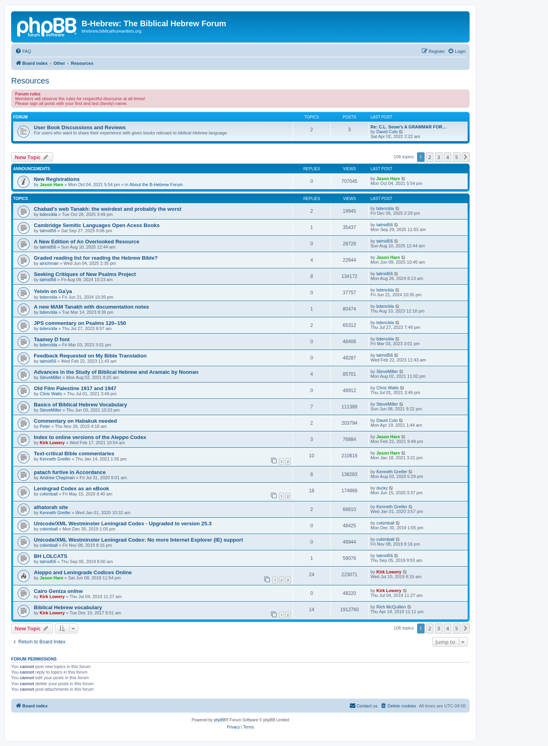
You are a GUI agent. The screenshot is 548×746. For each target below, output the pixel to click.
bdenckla (48, 214)
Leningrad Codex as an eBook (71, 489)
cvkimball (49, 494)
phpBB (220, 720)
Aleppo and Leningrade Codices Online (83, 572)
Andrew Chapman (57, 477)
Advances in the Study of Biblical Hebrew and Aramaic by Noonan (116, 372)
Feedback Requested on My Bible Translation (90, 356)
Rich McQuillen (391, 606)
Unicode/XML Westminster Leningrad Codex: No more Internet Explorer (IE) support (138, 540)
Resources (30, 80)
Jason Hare (51, 184)
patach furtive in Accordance (70, 472)
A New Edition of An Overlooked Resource (86, 242)
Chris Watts (51, 393)
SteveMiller (50, 377)
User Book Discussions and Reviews (80, 127)
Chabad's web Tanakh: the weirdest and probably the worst (107, 209)
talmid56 (48, 230)
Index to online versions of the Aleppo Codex (90, 437)
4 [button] (447, 157)
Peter (45, 426)
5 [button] (456, 157)
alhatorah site (51, 507)
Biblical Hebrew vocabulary (68, 607)
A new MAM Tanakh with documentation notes (91, 307)
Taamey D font (52, 339)
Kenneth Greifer (55, 459)
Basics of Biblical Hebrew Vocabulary (80, 405)
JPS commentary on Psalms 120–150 (80, 323)
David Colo (387, 131)
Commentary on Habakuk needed (75, 421)
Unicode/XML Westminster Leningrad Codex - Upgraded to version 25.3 (123, 523)
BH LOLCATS (50, 556)
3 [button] (438, 157)
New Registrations (57, 179)
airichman (49, 263)
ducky (382, 488)
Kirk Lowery (52, 442)
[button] (466, 157)
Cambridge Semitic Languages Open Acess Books (97, 225)
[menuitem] (23, 51)
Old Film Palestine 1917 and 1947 (75, 388)
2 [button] (429, 157)
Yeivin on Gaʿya (53, 291)
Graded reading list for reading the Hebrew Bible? (96, 258)
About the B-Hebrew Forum (156, 184)
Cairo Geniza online (58, 591)
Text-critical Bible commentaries (74, 454)
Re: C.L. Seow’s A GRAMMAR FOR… (409, 126)
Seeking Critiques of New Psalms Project (85, 274)
